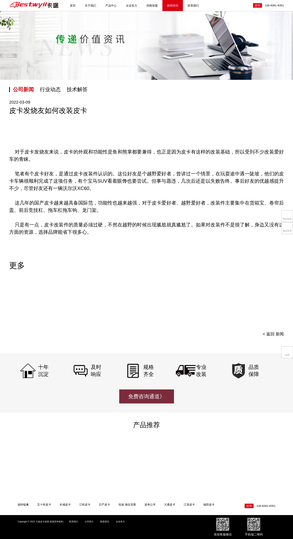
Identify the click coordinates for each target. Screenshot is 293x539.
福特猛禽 (23, 504)
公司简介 (89, 521)
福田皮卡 (209, 504)
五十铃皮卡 (44, 504)
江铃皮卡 (84, 504)
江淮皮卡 (189, 504)
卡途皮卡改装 (34, 5)
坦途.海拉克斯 (127, 504)
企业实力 (131, 5)
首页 (72, 5)
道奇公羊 (150, 504)
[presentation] (275, 303)
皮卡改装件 (56, 225)
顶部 (287, 352)
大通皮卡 (169, 504)
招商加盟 (152, 5)
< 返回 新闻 (273, 334)
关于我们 (90, 5)
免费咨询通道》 (146, 396)
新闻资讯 (172, 5)
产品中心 (111, 5)
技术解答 (77, 89)
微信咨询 (287, 227)
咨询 (257, 5)
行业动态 (50, 89)
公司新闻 (23, 89)
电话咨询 (287, 215)
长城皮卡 (65, 504)
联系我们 (193, 5)
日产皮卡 (104, 504)
